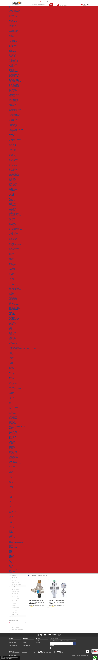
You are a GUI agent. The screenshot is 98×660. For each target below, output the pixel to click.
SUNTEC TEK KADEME (13, 269)
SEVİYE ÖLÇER (12, 63)
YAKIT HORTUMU (12, 205)
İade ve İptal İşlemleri (13, 643)
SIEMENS (11, 545)
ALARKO (10, 472)
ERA (10, 500)
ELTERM (10, 496)
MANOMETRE (11, 453)
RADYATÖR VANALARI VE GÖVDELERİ (16, 78)
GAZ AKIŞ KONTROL (13, 53)
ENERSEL (10, 498)
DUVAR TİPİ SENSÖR (13, 119)
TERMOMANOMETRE (13, 451)
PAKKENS (11, 535)
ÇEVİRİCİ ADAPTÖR (13, 31)
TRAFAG (10, 560)
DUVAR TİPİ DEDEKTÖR (13, 30)
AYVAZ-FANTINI (12, 475)
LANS (10, 198)
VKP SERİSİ (11, 262)
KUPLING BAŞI (11, 334)
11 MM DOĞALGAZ (12, 223)
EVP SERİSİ (11, 282)
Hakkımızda (25, 642)
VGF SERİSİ (11, 250)
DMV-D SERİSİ (12, 296)
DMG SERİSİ (11, 364)
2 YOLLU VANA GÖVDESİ (13, 79)
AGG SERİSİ (11, 386)
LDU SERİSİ (11, 245)
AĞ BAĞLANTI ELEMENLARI (14, 123)
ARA (51, 4)
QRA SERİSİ (11, 378)
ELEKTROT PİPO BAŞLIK (13, 233)
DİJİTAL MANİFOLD (12, 54)
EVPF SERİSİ (11, 283)
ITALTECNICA (11, 520)
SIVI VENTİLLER (12, 466)
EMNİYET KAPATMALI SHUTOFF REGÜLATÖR (17, 426)
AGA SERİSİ (11, 243)
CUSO (10, 485)
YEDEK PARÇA (12, 271)
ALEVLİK (10, 327)
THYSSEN (11, 556)
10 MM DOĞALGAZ (12, 222)
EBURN (10, 491)
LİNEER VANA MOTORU (13, 99)
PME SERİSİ (11, 356)
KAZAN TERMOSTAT (13, 441)
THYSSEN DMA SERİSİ (13, 183)
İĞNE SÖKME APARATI (13, 61)
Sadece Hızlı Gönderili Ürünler (17, 629)
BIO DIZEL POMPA (12, 149)
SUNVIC (10, 552)
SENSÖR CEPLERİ (12, 91)
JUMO (10, 522)
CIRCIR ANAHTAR (12, 51)
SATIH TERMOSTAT (12, 442)
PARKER (10, 536)
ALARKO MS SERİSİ (12, 179)
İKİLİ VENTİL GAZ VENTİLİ (13, 286)
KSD (10, 525)
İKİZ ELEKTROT (12, 164)
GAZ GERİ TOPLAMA (13, 16)
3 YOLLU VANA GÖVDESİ (13, 76)
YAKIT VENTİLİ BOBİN (13, 158)
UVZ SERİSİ (11, 379)
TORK (10, 559)
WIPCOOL (11, 565)
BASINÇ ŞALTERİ (12, 447)
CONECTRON (11, 482)
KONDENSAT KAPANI (13, 64)
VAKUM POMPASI (12, 17)
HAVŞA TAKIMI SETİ (13, 41)
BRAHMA (11, 480)
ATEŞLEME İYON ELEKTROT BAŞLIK (15, 229)
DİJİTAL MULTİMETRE (13, 22)
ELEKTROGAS (11, 493)
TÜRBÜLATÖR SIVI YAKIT (13, 331)
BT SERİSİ (11, 353)
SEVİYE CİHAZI (12, 446)
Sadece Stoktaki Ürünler (16, 631)
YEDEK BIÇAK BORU (13, 45)
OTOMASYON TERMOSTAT (14, 74)
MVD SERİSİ (11, 293)
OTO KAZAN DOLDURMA (14, 435)
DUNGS (10, 490)
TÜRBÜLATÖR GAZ (12, 323)
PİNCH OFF (11, 49)
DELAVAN (11, 487)
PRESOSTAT (11, 342)
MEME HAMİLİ (11, 197)
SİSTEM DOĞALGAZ (13, 547)
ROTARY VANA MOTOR (13, 100)
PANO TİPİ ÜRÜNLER (13, 124)
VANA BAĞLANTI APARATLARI (14, 83)
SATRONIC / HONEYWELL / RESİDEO (16, 542)
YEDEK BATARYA (12, 33)
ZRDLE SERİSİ (11, 279)
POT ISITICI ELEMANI (13, 445)
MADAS (10, 531)
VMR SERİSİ (11, 301)
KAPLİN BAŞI (11, 209)
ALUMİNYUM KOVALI (13, 416)
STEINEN (10, 550)
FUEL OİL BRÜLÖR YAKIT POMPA (15, 146)
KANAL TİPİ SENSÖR (13, 110)
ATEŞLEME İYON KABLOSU (14, 228)
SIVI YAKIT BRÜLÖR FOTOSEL (14, 143)
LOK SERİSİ (11, 361)
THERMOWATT (12, 555)
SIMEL (10, 546)
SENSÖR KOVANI (12, 465)
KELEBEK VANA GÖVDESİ (14, 85)
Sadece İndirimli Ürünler (16, 627)
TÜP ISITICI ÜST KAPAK (13, 332)
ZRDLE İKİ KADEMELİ (13, 272)
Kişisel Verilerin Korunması (28, 643)
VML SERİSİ (11, 302)
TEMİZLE (24, 616)
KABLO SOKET (12, 387)
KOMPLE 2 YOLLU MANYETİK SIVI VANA (16, 108)
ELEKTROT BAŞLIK (12, 167)
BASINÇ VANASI (12, 69)
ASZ (10, 401)
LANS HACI (11, 199)
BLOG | (84, 1)
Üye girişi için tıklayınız (64, 5)
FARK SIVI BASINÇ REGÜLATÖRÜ (15, 463)
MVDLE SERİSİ (11, 294)
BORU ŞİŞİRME (12, 48)
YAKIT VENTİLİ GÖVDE (13, 157)
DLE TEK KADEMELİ (12, 268)
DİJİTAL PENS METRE (13, 21)
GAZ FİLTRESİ (11, 412)
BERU (10, 478)
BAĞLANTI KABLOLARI (13, 125)
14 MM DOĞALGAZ (12, 225)
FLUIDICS (11, 510)
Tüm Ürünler (38, 640)
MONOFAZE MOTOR (13, 456)
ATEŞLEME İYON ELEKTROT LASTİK (15, 230)
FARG (10, 506)
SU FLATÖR (11, 448)
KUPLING (11, 336)
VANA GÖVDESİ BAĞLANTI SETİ (15, 81)
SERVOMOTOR (12, 339)
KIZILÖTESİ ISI (11, 24)
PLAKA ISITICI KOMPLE (13, 177)
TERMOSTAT (11, 328)
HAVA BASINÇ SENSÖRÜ (14, 115)
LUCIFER (10, 530)
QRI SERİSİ (11, 384)
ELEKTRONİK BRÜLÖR (13, 344)
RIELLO (10, 541)
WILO (10, 564)
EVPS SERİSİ (11, 284)
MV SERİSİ (11, 292)
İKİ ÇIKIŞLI (11, 391)
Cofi (10, 481)
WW (10, 566)
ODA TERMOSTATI (12, 443)
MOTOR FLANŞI (12, 337)
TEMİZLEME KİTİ (12, 38)
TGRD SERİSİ (11, 369)
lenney (10, 529)
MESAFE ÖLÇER (12, 27)
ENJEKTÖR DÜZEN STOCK (14, 214)
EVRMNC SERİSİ (12, 422)
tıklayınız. (10, 658)
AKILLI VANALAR (12, 128)
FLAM (10, 508)
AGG (10, 372)
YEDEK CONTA (12, 56)
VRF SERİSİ (11, 14)
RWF (10, 408)
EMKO (10, 497)
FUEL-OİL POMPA (12, 338)
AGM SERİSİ (11, 377)
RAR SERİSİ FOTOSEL (13, 381)
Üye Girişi (62, 4)
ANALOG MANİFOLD (13, 55)
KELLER (10, 524)
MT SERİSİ (11, 406)
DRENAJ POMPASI (12, 39)
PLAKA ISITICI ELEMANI (13, 173)
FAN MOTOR (11, 324)
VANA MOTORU (12, 96)
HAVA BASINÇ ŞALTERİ (13, 116)
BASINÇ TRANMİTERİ (13, 461)
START (10, 549)
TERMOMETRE (12, 450)
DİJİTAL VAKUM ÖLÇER (13, 60)
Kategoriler (38, 643)
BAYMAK (11, 476)
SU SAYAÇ (11, 136)
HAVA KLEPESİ (12, 326)
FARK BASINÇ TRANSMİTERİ (14, 460)
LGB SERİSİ (11, 362)
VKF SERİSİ (11, 257)
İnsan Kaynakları (26, 646)
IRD (10, 382)
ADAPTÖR (11, 20)
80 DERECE (11, 154)
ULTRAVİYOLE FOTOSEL (13, 238)
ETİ (9, 502)
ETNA (10, 503)
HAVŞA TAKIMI (12, 40)
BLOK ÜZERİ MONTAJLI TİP (14, 307)
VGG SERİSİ (11, 253)
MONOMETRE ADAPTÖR (13, 452)
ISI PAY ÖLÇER (12, 131)
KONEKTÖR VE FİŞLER (13, 126)
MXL (10, 410)
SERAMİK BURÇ (12, 455)
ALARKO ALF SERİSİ (12, 180)
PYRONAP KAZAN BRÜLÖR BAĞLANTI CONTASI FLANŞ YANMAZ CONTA (22, 348)
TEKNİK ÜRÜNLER (34, 575)
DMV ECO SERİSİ (12, 297)
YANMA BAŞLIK (12, 317)
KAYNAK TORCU (12, 50)
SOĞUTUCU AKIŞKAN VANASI (15, 109)
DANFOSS (11, 486)
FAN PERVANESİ (12, 322)
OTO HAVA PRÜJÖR (13, 431)
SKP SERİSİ (11, 242)
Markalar (38, 642)
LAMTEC (10, 526)
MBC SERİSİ (11, 273)
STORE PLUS (45, 658)
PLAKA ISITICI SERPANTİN (14, 174)
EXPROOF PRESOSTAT (13, 309)
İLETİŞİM (87, 1)
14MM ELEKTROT (12, 163)
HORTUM (11, 58)
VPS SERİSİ (11, 247)
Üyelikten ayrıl (52, 645)
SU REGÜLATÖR (12, 433)
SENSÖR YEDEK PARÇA (13, 90)
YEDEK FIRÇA (11, 66)
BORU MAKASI (12, 44)
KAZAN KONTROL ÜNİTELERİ (14, 94)
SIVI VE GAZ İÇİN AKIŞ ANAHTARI (15, 133)
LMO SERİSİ (11, 357)
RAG (10, 540)
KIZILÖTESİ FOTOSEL (13, 144)
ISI (9, 138)
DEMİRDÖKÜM (12, 415)
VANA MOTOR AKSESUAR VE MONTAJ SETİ (17, 103)
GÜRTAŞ (10, 514)
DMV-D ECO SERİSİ (13, 298)
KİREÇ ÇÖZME (12, 36)
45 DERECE (11, 152)
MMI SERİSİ (11, 366)
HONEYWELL (11, 516)
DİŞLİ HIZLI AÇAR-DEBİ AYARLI (14, 287)
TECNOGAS (11, 554)
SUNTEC (10, 551)
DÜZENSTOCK (12, 200)
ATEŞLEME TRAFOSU (13, 343)
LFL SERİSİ (11, 358)
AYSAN (10, 473)
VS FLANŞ (11, 274)
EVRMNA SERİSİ (12, 420)
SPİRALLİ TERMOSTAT (13, 440)
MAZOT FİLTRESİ (12, 417)
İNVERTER (11, 111)
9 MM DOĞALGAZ (12, 219)
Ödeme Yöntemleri (12, 642)
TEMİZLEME (11, 34)
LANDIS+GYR (11, 527)
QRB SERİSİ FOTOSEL (13, 374)
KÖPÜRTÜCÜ (11, 35)
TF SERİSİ (11, 367)
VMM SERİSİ (11, 303)
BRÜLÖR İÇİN (11, 437)
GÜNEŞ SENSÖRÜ (12, 89)
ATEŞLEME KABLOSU (13, 165)
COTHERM (11, 483)
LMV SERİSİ (11, 352)
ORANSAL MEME (12, 155)
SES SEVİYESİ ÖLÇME (13, 29)
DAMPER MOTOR (12, 105)
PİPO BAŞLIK (11, 170)
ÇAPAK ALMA (11, 46)
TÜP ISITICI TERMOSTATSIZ (14, 175)
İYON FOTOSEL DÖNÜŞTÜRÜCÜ (15, 311)
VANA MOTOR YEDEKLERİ (14, 101)
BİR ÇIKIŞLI (11, 395)
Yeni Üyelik (68, 4)
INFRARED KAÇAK (12, 25)
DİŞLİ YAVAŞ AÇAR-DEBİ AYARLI (15, 289)
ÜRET (10, 561)
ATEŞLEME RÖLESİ (12, 140)
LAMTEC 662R (12, 397)
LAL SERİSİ (11, 359)
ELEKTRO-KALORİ (12, 495)
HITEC (10, 515)
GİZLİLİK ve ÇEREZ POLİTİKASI (84, 655)
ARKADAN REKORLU (13, 306)
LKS (10, 398)
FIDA (10, 507)
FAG (10, 505)
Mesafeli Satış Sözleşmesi (14, 640)
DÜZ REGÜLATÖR (12, 425)
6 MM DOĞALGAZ (12, 220)
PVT (10, 539)
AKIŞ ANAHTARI (12, 134)
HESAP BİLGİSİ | (67, 1)
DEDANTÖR (11, 427)
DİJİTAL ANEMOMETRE (13, 19)
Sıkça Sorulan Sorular (13, 645)
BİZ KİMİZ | (72, 1)
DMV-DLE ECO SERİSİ (13, 299)
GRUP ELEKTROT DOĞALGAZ (14, 227)
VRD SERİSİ (11, 12)
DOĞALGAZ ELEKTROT (13, 319)
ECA (10, 492)
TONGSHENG (11, 557)
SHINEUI (10, 544)
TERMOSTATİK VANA (13, 432)
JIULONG (11, 521)
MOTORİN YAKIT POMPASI (14, 148)
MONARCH (11, 532)
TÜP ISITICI (11, 333)
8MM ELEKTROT (12, 160)
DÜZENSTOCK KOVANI (13, 203)
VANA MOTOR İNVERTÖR (14, 104)
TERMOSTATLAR (15, 596)
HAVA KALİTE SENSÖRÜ (13, 88)
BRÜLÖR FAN (11, 329)
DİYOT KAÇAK (12, 26)
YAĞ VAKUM (11, 70)
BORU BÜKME (11, 43)
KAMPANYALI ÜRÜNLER (13, 9)
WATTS (10, 562)
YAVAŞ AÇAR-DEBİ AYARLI (14, 288)
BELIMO (10, 477)
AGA (10, 402)
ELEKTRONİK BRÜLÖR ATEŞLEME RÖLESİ (16, 235)
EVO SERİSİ (11, 281)
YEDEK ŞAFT (11, 68)
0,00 (84, 5)
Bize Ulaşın (25, 640)
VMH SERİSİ (11, 265)
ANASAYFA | (62, 1)
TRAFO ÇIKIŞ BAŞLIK (13, 169)
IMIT (10, 517)
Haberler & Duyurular (27, 645)
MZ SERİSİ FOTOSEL (13, 376)
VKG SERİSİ (11, 258)
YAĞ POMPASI (12, 65)
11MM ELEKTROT (12, 162)
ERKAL (10, 501)
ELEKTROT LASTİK (12, 168)
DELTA (10, 488)
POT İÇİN (11, 438)
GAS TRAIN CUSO (12, 511)
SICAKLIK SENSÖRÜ (13, 118)
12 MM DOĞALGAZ (12, 224)
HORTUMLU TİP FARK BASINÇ (14, 308)
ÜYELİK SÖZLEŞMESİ (75, 655)
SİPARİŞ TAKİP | (80, 1)
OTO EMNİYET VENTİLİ (13, 430)
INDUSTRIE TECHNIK (13, 519)
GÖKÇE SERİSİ (12, 182)
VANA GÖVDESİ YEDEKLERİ (14, 80)
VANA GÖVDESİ (12, 341)
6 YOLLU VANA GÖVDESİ (13, 84)
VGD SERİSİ (11, 249)
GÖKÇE (10, 512)
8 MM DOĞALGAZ (12, 218)
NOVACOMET (12, 534)
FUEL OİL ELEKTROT (12, 321)
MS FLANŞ (11, 276)
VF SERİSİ (11, 259)
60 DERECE (11, 153)
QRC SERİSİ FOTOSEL (13, 383)
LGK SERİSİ (11, 363)
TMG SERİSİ (11, 368)
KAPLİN (10, 204)
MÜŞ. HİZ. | (75, 1)
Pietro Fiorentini (12, 537)
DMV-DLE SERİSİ (12, 278)
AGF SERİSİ (11, 254)
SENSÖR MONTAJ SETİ (13, 93)
